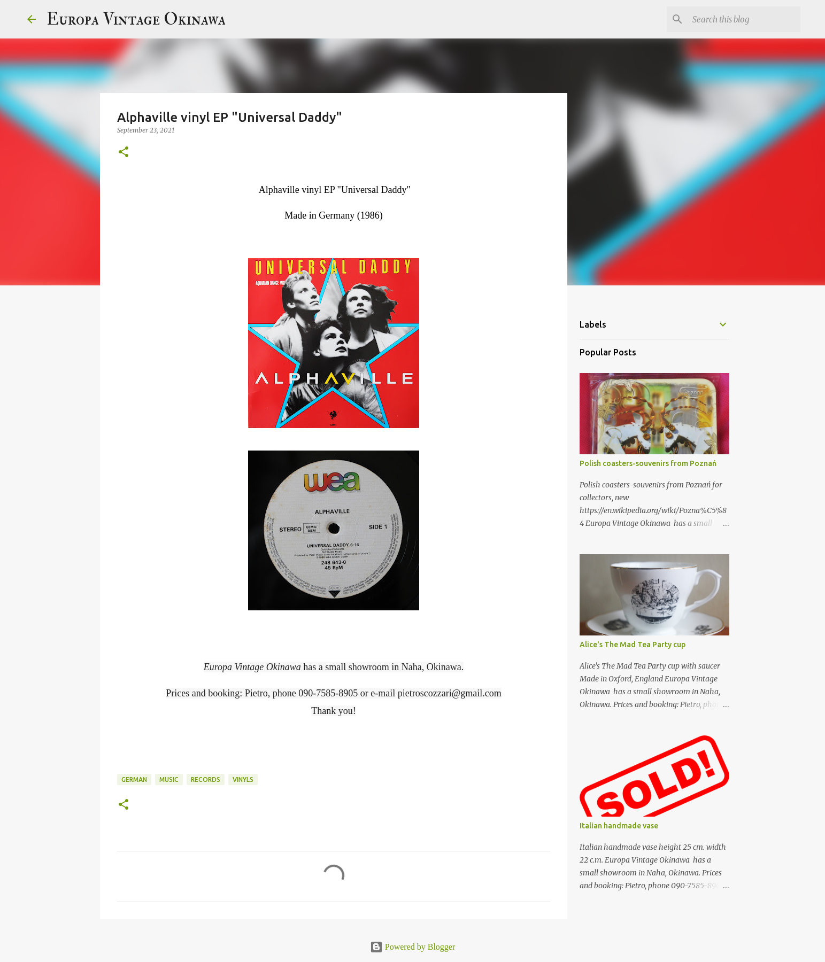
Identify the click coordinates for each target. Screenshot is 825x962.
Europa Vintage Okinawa (136, 19)
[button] (123, 152)
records (205, 779)
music (169, 779)
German (134, 779)
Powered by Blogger (413, 946)
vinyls (243, 779)
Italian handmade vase (619, 825)
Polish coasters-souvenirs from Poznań (648, 463)
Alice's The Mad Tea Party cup (632, 644)
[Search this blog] (744, 19)
